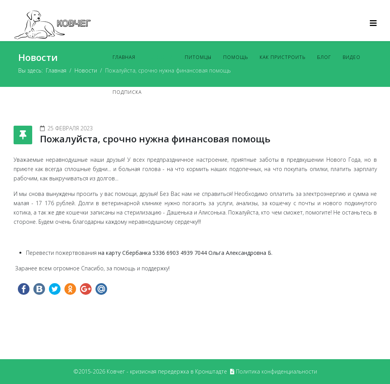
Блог (324, 57)
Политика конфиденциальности (276, 371)
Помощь (235, 57)
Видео (352, 57)
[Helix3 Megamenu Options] (373, 23)
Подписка (127, 92)
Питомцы (198, 57)
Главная (124, 57)
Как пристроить (282, 57)
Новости (160, 57)
